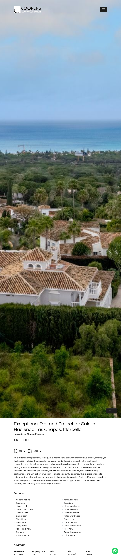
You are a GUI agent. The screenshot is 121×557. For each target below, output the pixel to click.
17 (111, 410)
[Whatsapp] (115, 551)
